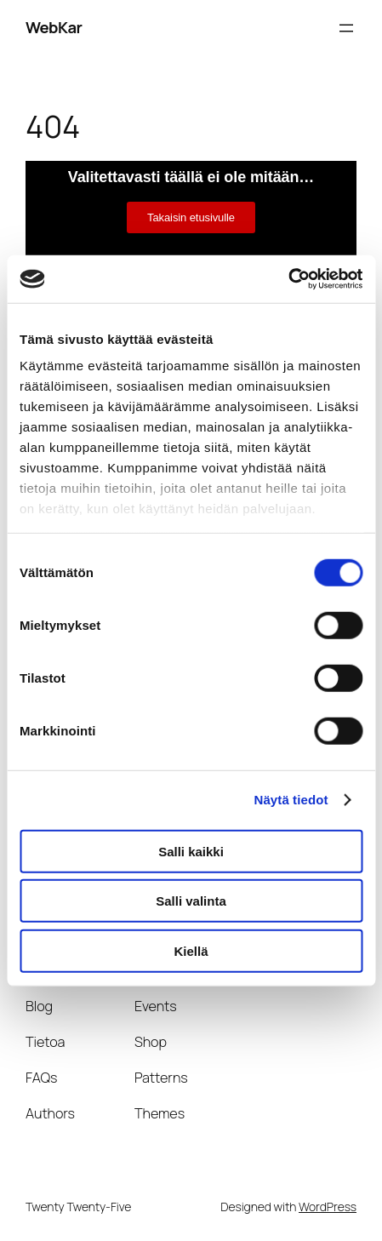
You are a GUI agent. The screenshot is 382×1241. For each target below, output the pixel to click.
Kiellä (191, 950)
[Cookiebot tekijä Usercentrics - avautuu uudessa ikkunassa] (288, 279)
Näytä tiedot (291, 799)
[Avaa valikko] (346, 28)
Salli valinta (191, 901)
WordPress (327, 1206)
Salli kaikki (191, 851)
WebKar (54, 27)
